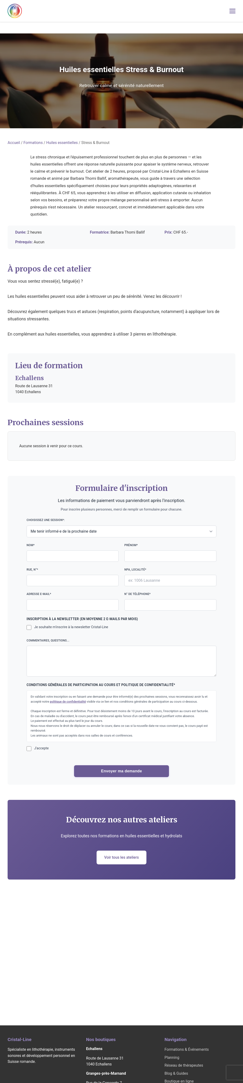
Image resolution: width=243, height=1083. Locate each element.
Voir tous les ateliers (121, 857)
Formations (33, 142)
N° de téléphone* (170, 601)
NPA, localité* (170, 577)
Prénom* (170, 553)
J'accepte (41, 748)
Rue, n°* (73, 577)
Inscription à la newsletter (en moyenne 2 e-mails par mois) (82, 619)
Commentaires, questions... (121, 658)
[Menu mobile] (232, 11)
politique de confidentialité (68, 701)
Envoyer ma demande (121, 771)
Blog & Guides (176, 1073)
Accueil (14, 142)
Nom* (73, 553)
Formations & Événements (186, 1049)
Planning (171, 1057)
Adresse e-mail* (73, 601)
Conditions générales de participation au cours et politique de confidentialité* (101, 685)
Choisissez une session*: (121, 527)
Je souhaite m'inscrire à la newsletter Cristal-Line (71, 627)
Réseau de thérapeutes (183, 1065)
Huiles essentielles (62, 142)
